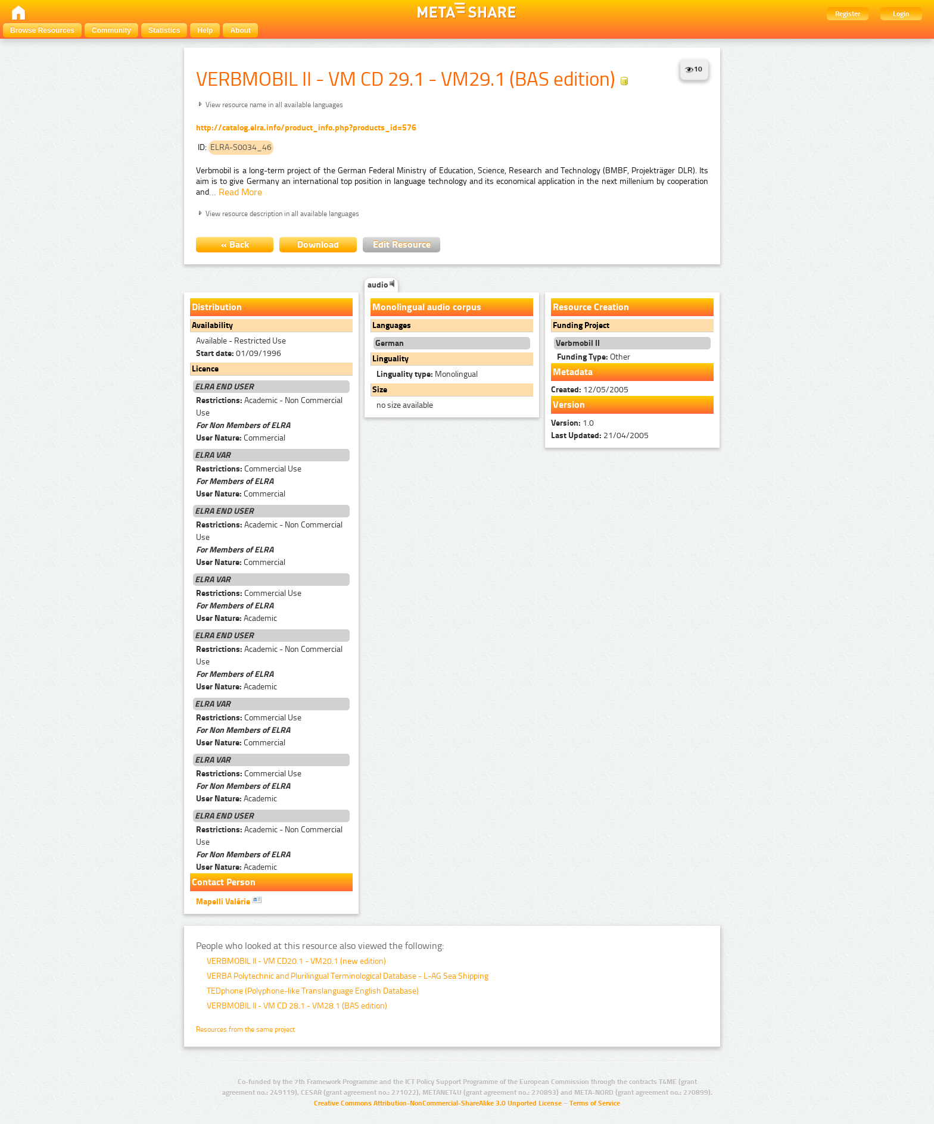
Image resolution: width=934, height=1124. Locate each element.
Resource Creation (591, 307)
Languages (391, 325)
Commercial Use (248, 469)
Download (318, 244)
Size (379, 390)
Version (569, 404)
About (240, 30)
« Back (235, 244)
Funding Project (581, 325)
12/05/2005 (589, 390)
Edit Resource (402, 244)
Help (205, 30)
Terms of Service (594, 1103)
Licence (205, 369)
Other (593, 357)
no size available (404, 405)
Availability (212, 325)
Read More (240, 192)
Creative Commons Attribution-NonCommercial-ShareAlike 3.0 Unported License (438, 1103)
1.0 (572, 423)
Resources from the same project (245, 1029)
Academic (236, 618)
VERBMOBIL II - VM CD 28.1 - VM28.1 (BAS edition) (297, 1006)
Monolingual (427, 374)
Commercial (240, 438)
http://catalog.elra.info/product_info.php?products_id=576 (306, 128)
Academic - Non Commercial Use (269, 406)
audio (381, 285)
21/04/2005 (600, 435)
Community (111, 30)
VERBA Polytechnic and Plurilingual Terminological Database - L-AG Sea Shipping (347, 976)
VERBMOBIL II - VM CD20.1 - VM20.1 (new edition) (296, 961)
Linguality (390, 359)
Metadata (573, 371)
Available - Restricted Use (241, 341)
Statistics (164, 30)
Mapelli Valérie (228, 901)
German (389, 343)
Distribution (217, 307)
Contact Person (224, 882)
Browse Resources (42, 30)
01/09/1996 (238, 353)
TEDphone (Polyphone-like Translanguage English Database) (313, 991)
